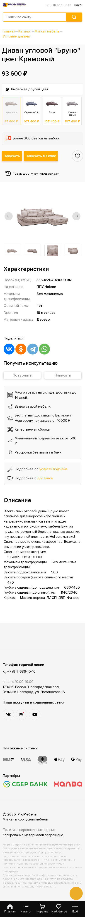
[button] (9, 216)
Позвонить (22, 375)
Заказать (12, 156)
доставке (45, 478)
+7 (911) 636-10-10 (58, 5)
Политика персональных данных (29, 830)
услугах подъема (53, 469)
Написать (63, 375)
